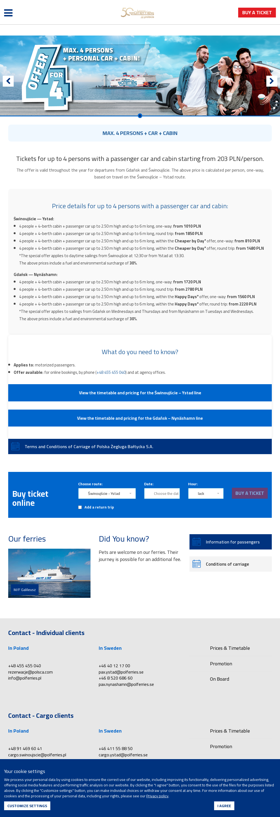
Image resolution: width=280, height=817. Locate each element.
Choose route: (90, 484)
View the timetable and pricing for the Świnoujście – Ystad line (140, 393)
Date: (149, 484)
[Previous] (8, 81)
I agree (224, 805)
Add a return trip (99, 507)
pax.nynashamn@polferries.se (126, 684)
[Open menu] (8, 13)
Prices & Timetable (230, 649)
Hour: (193, 484)
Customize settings (27, 805)
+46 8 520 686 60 (116, 678)
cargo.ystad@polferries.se (123, 755)
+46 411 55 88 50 (116, 748)
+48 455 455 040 (111, 372)
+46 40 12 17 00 (114, 666)
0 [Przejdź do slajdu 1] (140, 115)
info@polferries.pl (24, 678)
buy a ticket (257, 12)
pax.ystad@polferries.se (121, 672)
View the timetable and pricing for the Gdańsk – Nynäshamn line (140, 418)
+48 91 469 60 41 (25, 748)
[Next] (271, 81)
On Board (219, 678)
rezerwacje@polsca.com (30, 672)
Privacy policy (157, 796)
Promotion (221, 663)
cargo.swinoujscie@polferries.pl (37, 755)
